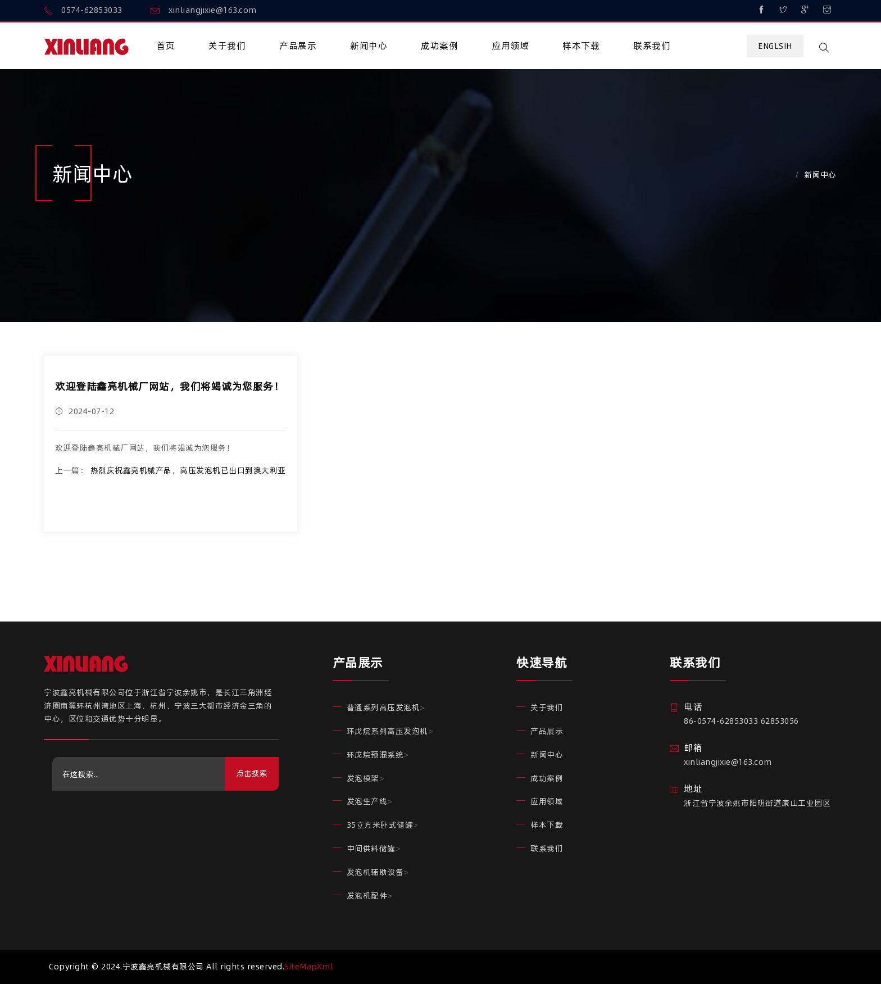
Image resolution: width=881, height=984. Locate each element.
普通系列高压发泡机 (383, 707)
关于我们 (227, 45)
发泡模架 (363, 778)
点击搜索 (251, 773)
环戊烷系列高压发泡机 (387, 731)
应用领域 (510, 45)
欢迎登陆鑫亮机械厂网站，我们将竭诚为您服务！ (169, 386)
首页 (165, 45)
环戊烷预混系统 (375, 754)
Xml (325, 966)
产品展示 (297, 45)
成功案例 (439, 45)
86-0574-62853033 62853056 (741, 721)
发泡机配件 (367, 895)
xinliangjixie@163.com (728, 762)
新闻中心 (368, 45)
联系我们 (651, 45)
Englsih (775, 46)
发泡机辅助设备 (375, 872)
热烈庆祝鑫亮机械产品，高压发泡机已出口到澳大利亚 (188, 470)
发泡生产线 (367, 801)
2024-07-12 (84, 411)
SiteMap (300, 966)
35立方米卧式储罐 (380, 825)
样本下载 (581, 45)
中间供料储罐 (371, 848)
